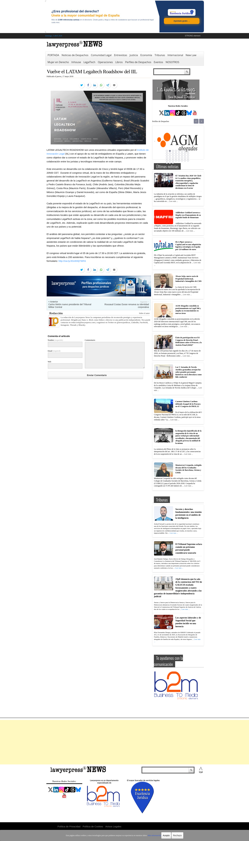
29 (179, 158)
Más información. (154, 835)
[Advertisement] (124, 742)
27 (173, 158)
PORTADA (53, 55)
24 (188, 156)
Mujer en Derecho (58, 62)
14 (182, 153)
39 (185, 160)
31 (185, 158)
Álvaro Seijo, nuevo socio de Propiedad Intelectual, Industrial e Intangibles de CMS (188, 278)
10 (170, 153)
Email (54, 351)
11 (173, 153)
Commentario (90, 340)
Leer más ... (173, 201)
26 (170, 158)
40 (188, 160)
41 (167, 163)
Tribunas (160, 55)
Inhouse (76, 62)
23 (185, 156)
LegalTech (89, 62)
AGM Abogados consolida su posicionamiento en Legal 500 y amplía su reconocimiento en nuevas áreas (188, 309)
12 (176, 153)
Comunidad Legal (101, 55)
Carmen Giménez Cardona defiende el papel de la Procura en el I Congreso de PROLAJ (188, 403)
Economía (146, 55)
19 (173, 156)
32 (188, 158)
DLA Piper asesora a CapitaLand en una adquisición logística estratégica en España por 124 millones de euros (188, 246)
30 (182, 158)
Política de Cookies (93, 826)
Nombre (55, 340)
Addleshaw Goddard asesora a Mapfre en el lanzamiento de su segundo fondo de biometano (188, 215)
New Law (191, 55)
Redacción (56, 313)
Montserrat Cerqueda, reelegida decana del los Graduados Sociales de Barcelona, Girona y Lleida (188, 469)
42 (170, 163)
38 (182, 160)
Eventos (158, 62)
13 (179, 153)
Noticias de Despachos (75, 55)
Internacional (175, 55)
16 (188, 153)
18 (170, 156)
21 (179, 156)
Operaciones (105, 62)
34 (170, 160)
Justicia (134, 55)
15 (185, 153)
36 (176, 160)
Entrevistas (120, 55)
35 (173, 160)
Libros (119, 62)
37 (179, 160)
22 (182, 156)
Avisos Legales (113, 826)
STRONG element (192, 36)
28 (176, 158)
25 (167, 158)
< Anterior (53, 301)
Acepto (166, 835)
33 (167, 160)
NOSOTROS (172, 62)
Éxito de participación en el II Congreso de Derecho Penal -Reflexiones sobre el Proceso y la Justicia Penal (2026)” (188, 341)
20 (176, 156)
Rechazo (177, 835)
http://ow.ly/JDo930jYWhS (72, 261)
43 (173, 163)
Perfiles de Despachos (138, 62)
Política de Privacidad (68, 826)
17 (167, 156)
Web (49, 362)
